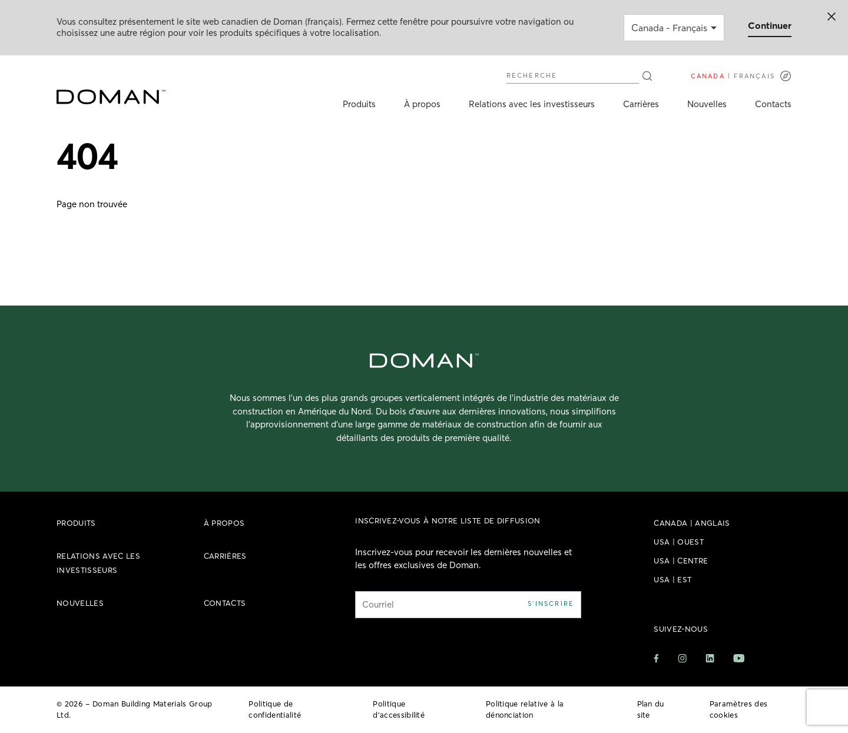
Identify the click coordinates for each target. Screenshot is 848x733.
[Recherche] (647, 76)
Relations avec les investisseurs (532, 104)
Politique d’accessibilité (399, 709)
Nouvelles (707, 104)
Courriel (378, 604)
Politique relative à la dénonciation (525, 709)
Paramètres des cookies (739, 709)
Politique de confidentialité (275, 709)
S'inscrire (551, 603)
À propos (422, 104)
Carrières (641, 104)
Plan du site (650, 709)
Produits (359, 104)
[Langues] (741, 76)
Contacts (773, 104)
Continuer (769, 25)
